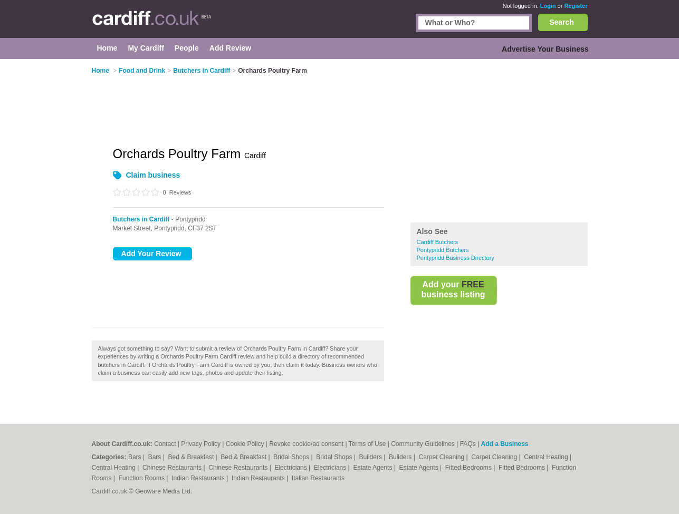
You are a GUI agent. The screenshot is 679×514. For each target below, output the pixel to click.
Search (561, 22)
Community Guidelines (423, 444)
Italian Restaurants (318, 478)
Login (548, 6)
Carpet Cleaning (442, 457)
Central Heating (547, 457)
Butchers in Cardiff (141, 219)
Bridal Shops (292, 457)
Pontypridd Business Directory (455, 258)
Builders (371, 457)
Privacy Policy (201, 444)
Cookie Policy (245, 444)
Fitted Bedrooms (469, 467)
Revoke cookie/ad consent (306, 444)
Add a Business (504, 444)
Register (575, 6)
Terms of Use (367, 444)
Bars (135, 457)
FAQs (468, 444)
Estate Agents (373, 467)
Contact (165, 444)
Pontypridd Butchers (443, 250)
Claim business (153, 175)
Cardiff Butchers (437, 242)
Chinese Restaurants (172, 467)
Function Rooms (143, 478)
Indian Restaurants (198, 478)
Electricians (291, 467)
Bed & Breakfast (192, 457)
